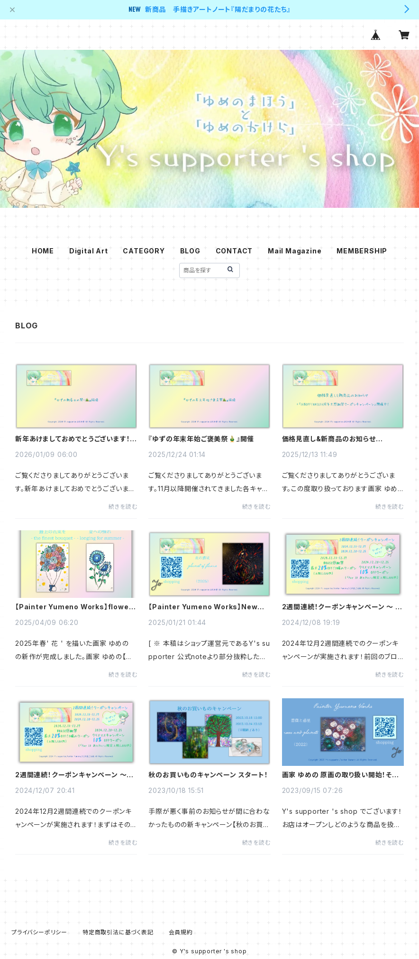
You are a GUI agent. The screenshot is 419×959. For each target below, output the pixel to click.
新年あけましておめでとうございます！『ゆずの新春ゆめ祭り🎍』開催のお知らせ (74, 439)
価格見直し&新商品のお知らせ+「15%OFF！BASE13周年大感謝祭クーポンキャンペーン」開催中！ (341, 439)
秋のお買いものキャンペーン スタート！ (208, 775)
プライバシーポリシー (39, 932)
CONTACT (234, 251)
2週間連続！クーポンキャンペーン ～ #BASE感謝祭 (71, 775)
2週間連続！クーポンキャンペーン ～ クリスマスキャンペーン (342, 607)
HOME (43, 251)
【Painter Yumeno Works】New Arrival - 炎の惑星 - (202, 607)
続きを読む (123, 506)
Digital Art (88, 251)
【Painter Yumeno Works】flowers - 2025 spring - (76, 607)
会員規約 (181, 932)
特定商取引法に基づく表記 (118, 932)
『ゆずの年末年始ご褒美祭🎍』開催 (201, 439)
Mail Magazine (294, 251)
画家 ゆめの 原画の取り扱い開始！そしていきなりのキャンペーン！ (340, 775)
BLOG (190, 251)
